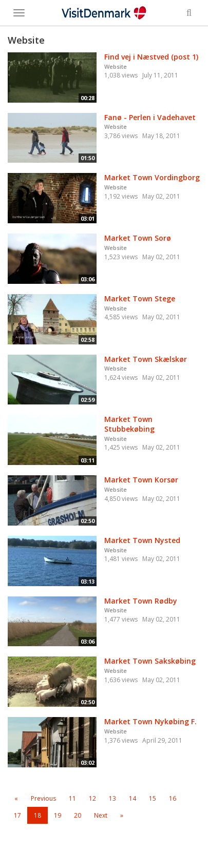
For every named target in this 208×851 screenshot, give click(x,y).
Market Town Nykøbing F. (150, 721)
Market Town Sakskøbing (150, 661)
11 (72, 798)
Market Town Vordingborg (152, 177)
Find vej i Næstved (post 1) (151, 57)
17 (17, 815)
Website (115, 66)
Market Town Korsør (141, 480)
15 (152, 798)
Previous (43, 798)
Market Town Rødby (140, 601)
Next (100, 815)
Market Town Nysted (142, 540)
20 (77, 815)
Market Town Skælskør (145, 359)
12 (92, 798)
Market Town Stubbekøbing (129, 424)
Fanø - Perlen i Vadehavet (150, 117)
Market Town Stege (139, 298)
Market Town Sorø (137, 238)
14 (132, 798)
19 (57, 815)
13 (112, 798)
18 (37, 815)
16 (172, 798)
